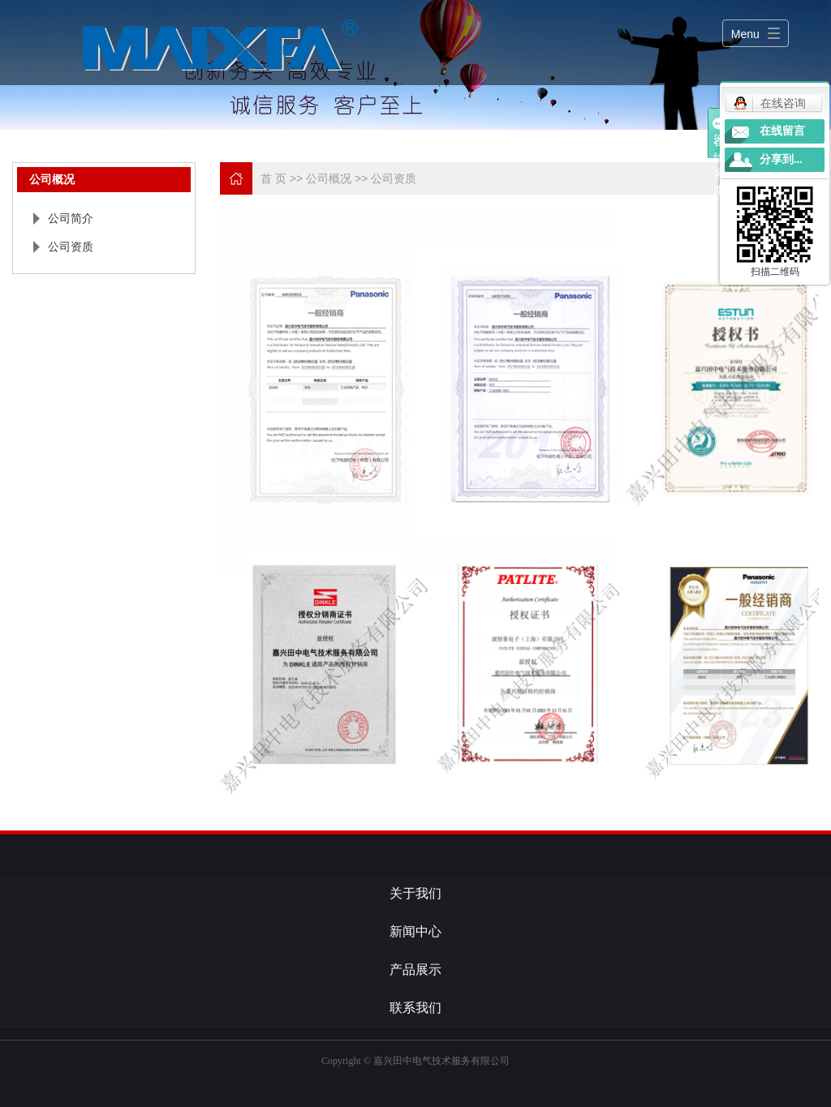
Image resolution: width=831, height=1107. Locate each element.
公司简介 (70, 218)
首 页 (273, 178)
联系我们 (415, 1008)
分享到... (781, 159)
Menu (745, 34)
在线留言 (782, 131)
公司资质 (70, 246)
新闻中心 (415, 931)
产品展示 (415, 969)
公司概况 (330, 178)
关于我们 (415, 893)
